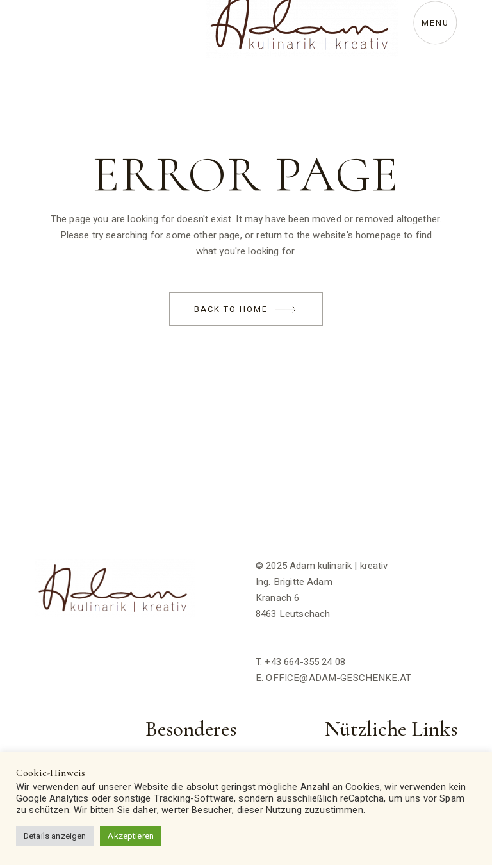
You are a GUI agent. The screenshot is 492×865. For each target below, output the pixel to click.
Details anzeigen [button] (55, 836)
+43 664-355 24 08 (305, 662)
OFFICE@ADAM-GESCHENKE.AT (338, 678)
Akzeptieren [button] (131, 836)
